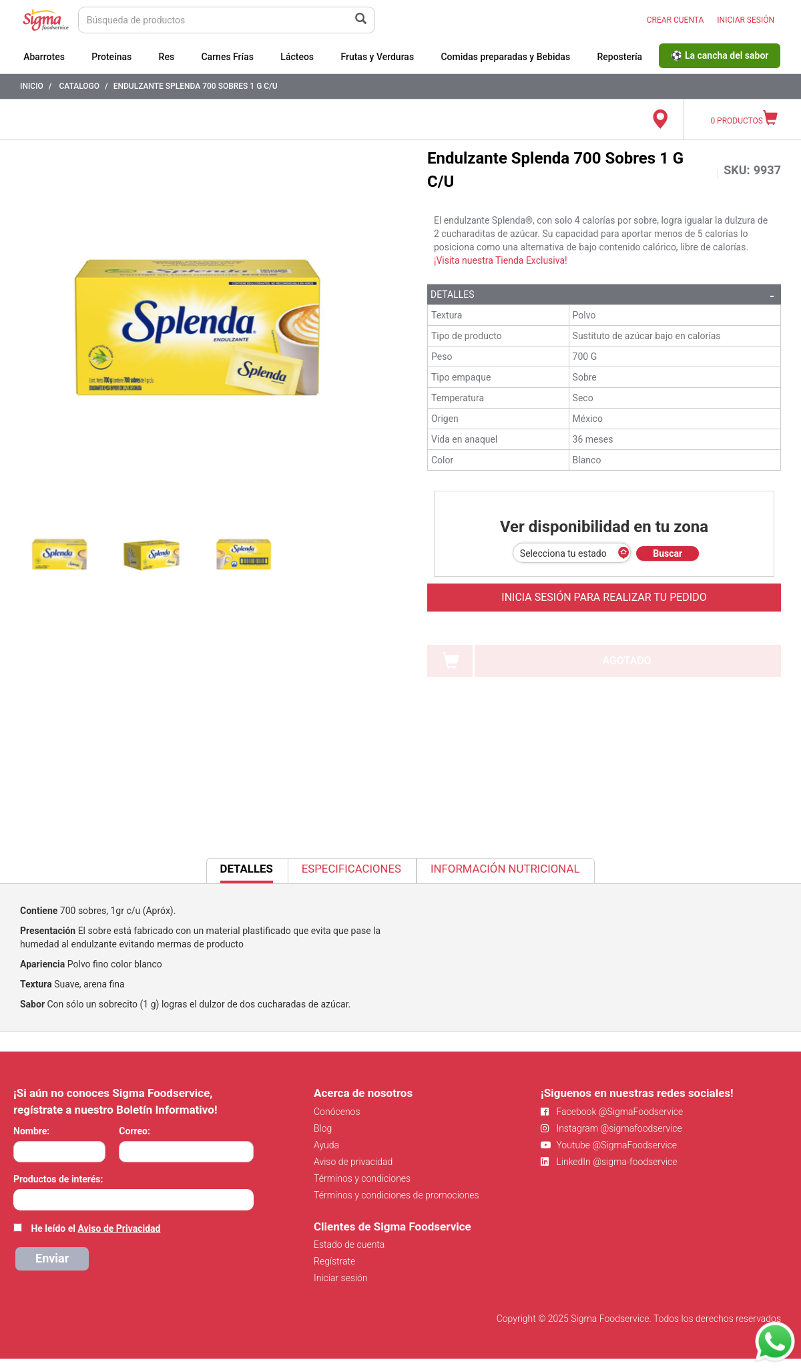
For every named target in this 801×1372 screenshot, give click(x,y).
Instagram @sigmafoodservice (611, 1128)
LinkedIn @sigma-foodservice (609, 1161)
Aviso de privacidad (353, 1161)
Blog (323, 1128)
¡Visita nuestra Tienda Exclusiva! (500, 260)
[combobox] (133, 1199)
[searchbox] (20, 1198)
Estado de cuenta (349, 1244)
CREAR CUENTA (675, 20)
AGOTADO (626, 660)
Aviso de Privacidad (118, 1228)
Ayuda (326, 1145)
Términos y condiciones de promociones (396, 1195)
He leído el (95, 1228)
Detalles (453, 294)
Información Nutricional (505, 868)
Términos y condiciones (362, 1178)
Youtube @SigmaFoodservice (609, 1145)
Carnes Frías (227, 56)
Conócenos (337, 1111)
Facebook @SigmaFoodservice (612, 1111)
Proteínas (111, 56)
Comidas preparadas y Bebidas (505, 56)
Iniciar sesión (341, 1278)
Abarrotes (44, 56)
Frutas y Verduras (377, 56)
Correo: (134, 1131)
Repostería (619, 56)
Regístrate (334, 1261)
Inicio (31, 86)
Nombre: (31, 1131)
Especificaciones (351, 868)
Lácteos (297, 56)
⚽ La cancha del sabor (719, 55)
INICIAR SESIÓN (745, 20)
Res (167, 56)
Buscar (667, 553)
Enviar (52, 1258)
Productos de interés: (58, 1179)
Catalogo (79, 86)
